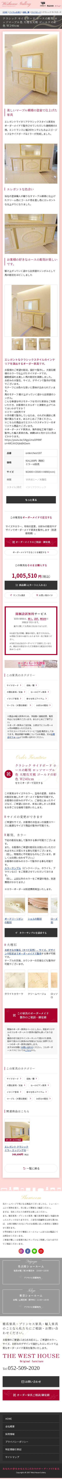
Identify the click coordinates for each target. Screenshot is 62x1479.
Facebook (27, 1251)
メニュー (58, 5)
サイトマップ (12, 1457)
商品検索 (50, 5)
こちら (28, 1050)
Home (5, 12)
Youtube (41, 1251)
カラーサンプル (13, 868)
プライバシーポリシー (16, 1441)
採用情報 (10, 1434)
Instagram (21, 1251)
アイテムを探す (15, 12)
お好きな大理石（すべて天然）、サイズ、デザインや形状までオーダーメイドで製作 (30, 951)
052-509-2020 (21, 1368)
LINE (34, 1251)
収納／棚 (26, 12)
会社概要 (10, 1426)
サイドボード (36, 12)
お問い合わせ (27, 1047)
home (8, 1418)
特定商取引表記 (13, 1449)
